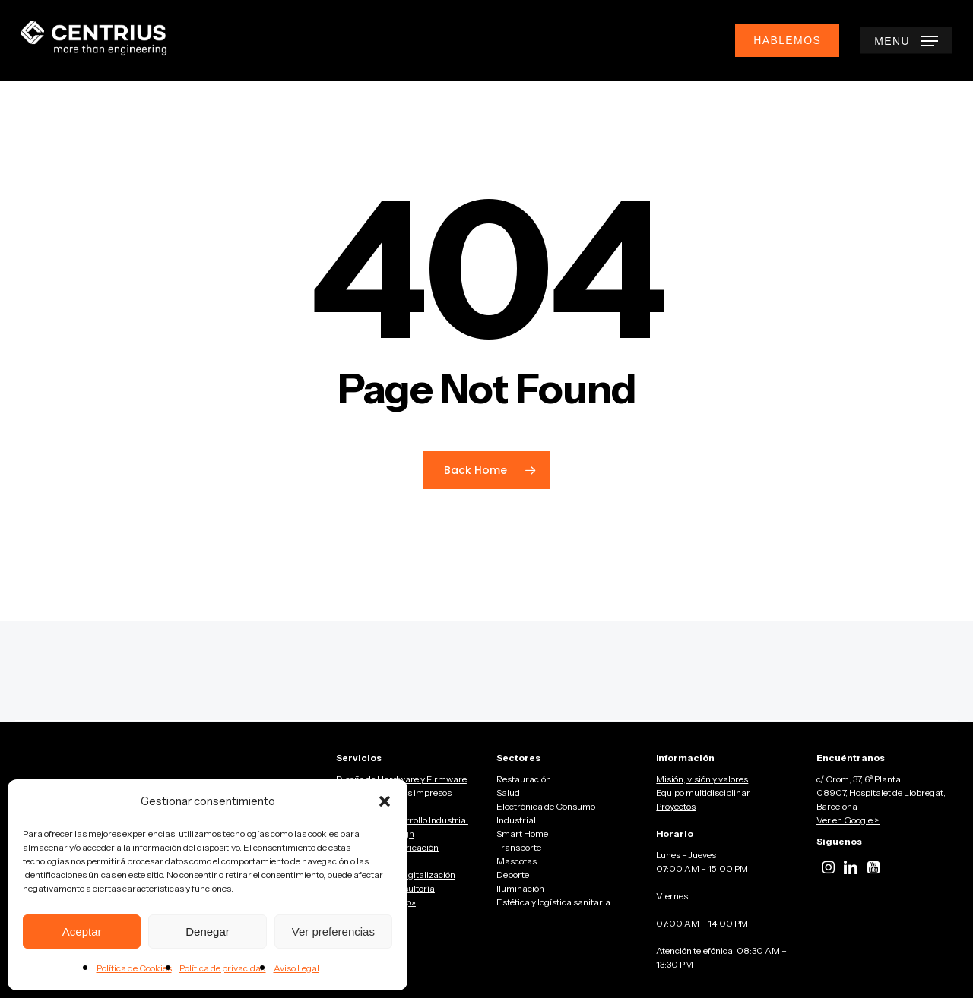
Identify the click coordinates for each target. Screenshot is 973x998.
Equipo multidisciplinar (703, 792)
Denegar (207, 931)
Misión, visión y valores (702, 779)
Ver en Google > (848, 820)
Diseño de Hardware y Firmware (401, 779)
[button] (384, 801)
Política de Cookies (134, 968)
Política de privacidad (222, 968)
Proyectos (676, 806)
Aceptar (82, 931)
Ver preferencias (333, 931)
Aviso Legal (296, 968)
